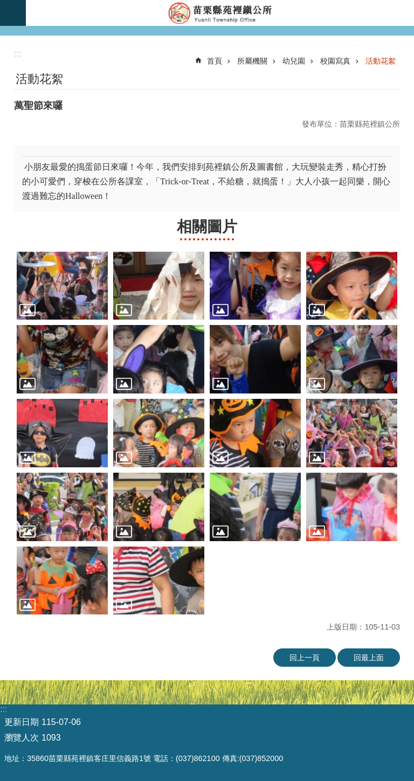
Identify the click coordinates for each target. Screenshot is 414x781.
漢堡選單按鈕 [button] (13, 13)
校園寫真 (335, 61)
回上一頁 (304, 657)
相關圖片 (207, 226)
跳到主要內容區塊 (5, 5)
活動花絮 (380, 61)
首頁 (214, 61)
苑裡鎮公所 (220, 13)
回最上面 (369, 657)
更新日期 (21, 722)
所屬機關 (252, 61)
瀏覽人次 (21, 737)
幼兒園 (293, 61)
